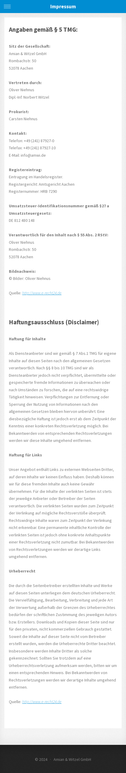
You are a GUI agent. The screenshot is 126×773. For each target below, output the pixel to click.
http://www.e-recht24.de (42, 293)
